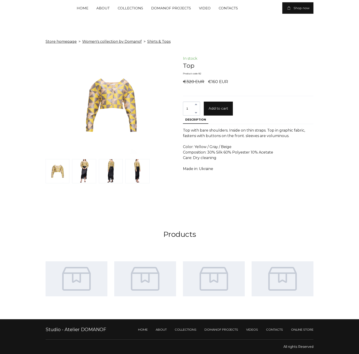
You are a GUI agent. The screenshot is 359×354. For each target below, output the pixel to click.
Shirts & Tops (159, 41)
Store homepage (61, 41)
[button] (297, 8)
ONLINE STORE (302, 329)
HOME (82, 8)
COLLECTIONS (130, 8)
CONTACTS (228, 8)
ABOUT (103, 8)
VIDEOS (252, 329)
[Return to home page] (50, 8)
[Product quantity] (190, 108)
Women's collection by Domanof (112, 41)
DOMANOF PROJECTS (171, 8)
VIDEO (205, 8)
